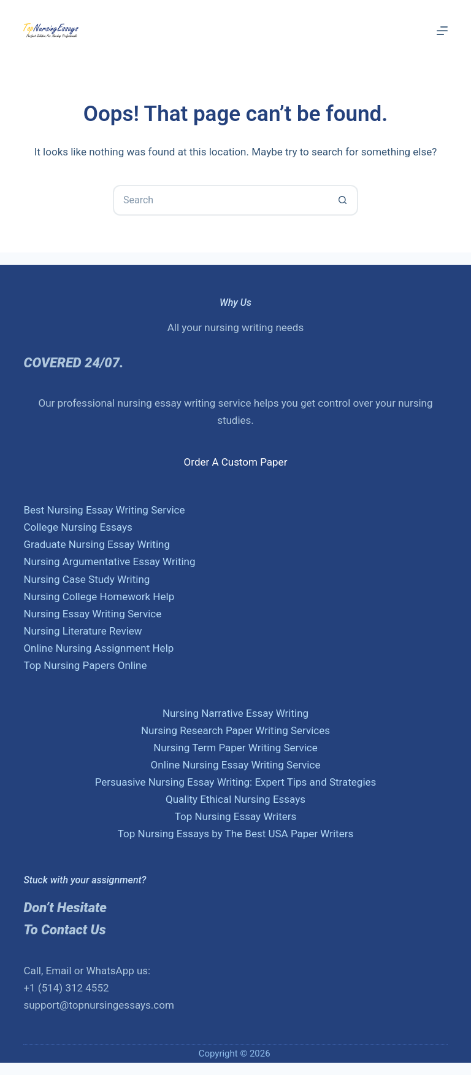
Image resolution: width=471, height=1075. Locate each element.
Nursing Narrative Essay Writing (235, 713)
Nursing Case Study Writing (86, 579)
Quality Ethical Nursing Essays (235, 799)
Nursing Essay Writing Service (92, 614)
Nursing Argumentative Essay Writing (109, 561)
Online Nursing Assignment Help (98, 648)
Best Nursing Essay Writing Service (104, 510)
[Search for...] (220, 200)
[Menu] (442, 30)
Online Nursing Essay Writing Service (236, 765)
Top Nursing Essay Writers (236, 816)
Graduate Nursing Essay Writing (96, 544)
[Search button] (342, 200)
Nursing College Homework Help (98, 596)
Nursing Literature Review (82, 631)
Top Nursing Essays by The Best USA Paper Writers (236, 833)
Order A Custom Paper (236, 462)
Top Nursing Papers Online (85, 665)
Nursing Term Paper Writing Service (235, 747)
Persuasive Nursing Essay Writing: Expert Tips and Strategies (236, 782)
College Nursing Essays (77, 527)
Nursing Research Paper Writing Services (235, 730)
